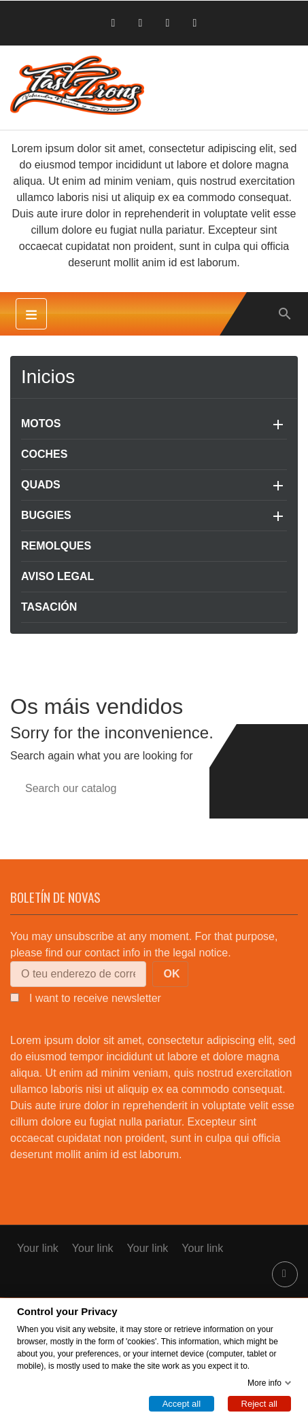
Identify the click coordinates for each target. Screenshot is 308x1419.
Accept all (181, 1403)
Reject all (259, 1403)
